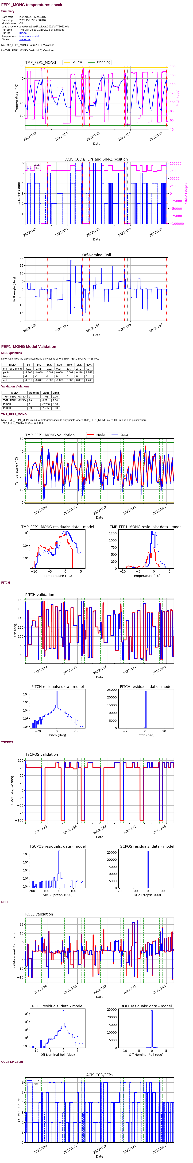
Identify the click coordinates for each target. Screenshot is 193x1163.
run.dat (23, 33)
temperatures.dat (29, 36)
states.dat (24, 39)
